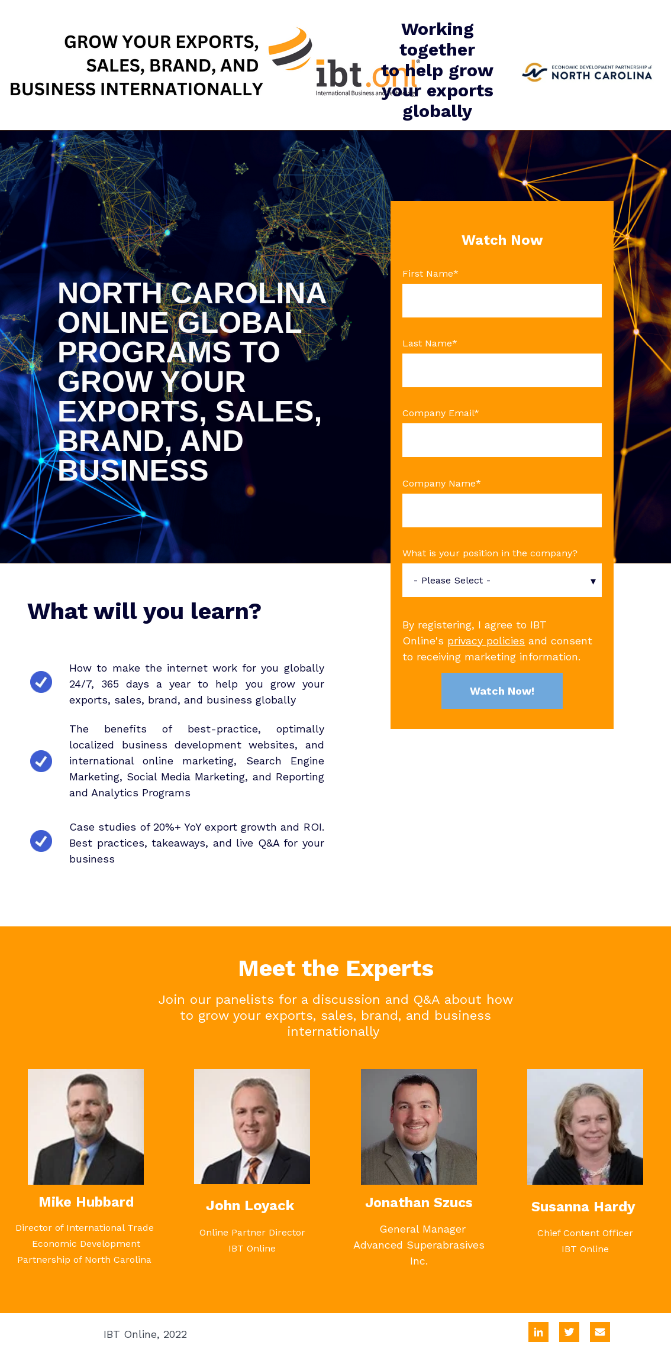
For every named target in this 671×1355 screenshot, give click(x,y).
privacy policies (486, 640)
